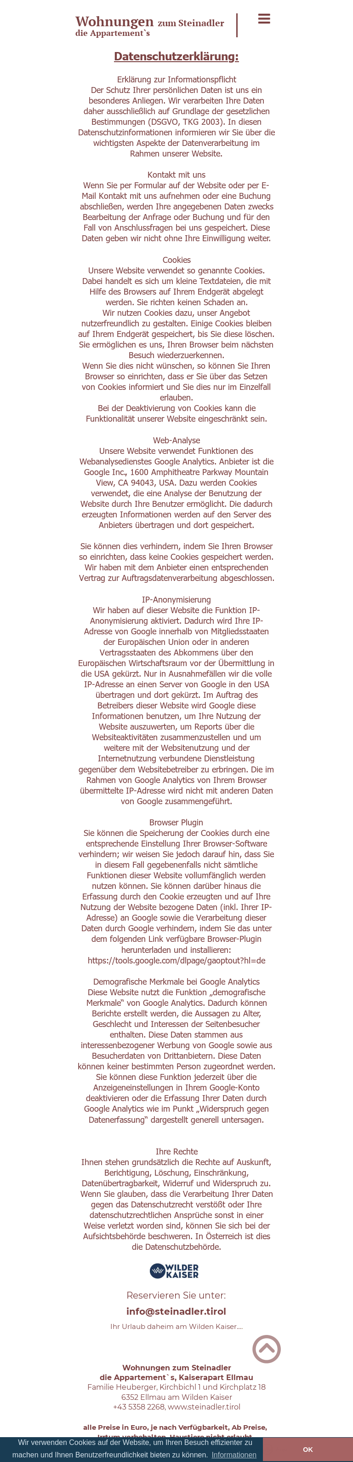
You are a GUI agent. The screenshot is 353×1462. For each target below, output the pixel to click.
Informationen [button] (233, 1455)
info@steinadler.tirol (176, 1311)
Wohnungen (116, 21)
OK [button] (308, 1449)
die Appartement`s (112, 32)
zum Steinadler (191, 23)
